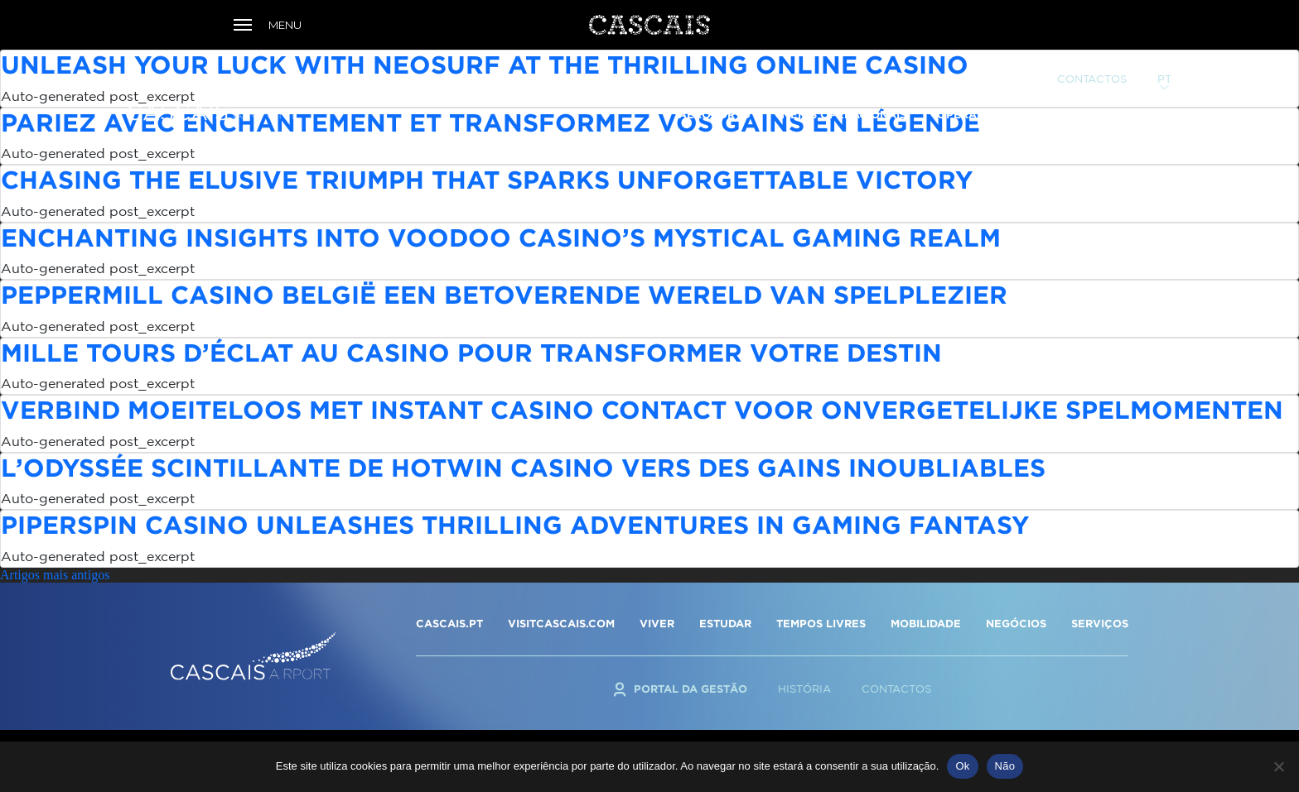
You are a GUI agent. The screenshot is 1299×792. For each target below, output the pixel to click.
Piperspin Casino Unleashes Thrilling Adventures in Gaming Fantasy (515, 524)
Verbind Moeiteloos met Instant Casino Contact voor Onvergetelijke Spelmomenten (642, 409)
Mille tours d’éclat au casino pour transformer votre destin (471, 352)
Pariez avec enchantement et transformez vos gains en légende (490, 122)
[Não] (1278, 766)
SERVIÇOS (1099, 623)
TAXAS (1152, 88)
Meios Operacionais (843, 88)
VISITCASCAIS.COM (561, 623)
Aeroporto (714, 88)
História (804, 689)
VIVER (657, 623)
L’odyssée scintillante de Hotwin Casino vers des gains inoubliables (523, 467)
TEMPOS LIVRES (821, 623)
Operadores (976, 88)
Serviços (1074, 88)
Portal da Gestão (969, 53)
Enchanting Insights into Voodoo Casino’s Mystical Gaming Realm (501, 237)
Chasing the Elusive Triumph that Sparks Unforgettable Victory (487, 179)
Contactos (1092, 53)
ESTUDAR (725, 623)
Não (1005, 766)
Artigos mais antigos (54, 575)
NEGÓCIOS (1016, 623)
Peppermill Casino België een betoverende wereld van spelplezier (504, 294)
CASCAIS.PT (449, 623)
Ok (962, 766)
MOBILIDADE (926, 623)
